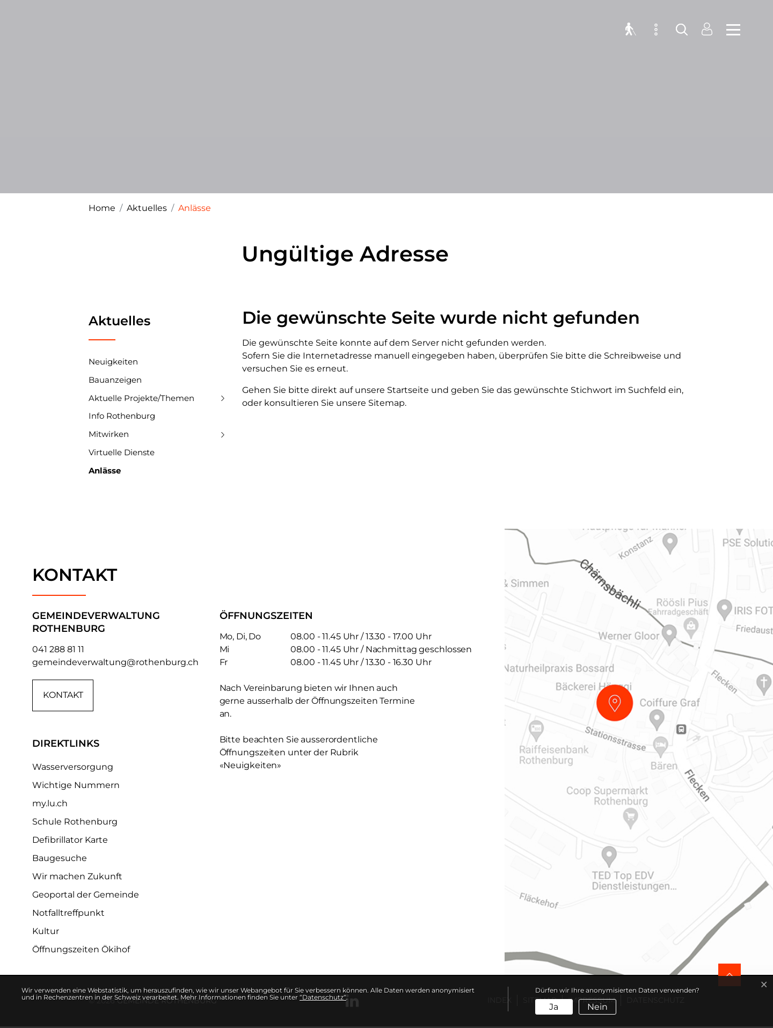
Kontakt (63, 695)
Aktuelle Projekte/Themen (141, 398)
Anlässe (105, 472)
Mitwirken (109, 434)
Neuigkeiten (113, 361)
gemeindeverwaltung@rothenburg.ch (115, 662)
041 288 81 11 (58, 649)
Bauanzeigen (115, 380)
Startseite (408, 390)
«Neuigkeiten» (251, 765)
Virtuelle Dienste (122, 452)
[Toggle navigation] (730, 32)
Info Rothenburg (122, 416)
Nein (597, 1007)
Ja (553, 1007)
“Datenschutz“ (323, 997)
